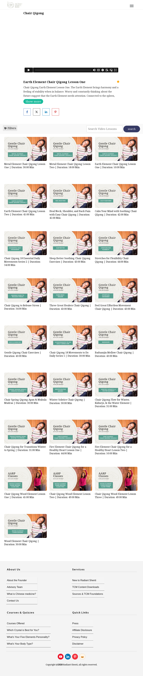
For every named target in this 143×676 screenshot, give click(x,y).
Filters (10, 128)
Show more (33, 101)
